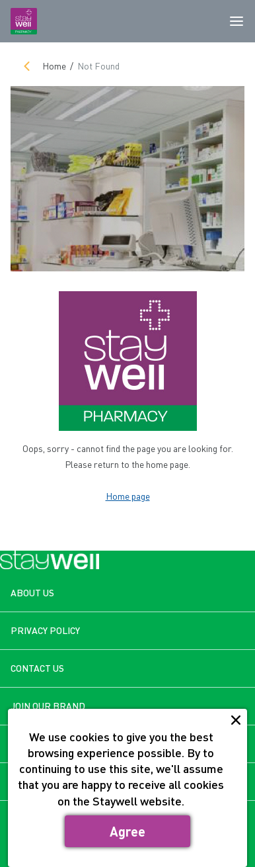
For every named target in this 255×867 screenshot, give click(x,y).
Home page (128, 496)
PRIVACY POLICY (45, 630)
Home (54, 65)
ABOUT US (32, 592)
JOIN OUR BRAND (48, 705)
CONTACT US (37, 668)
